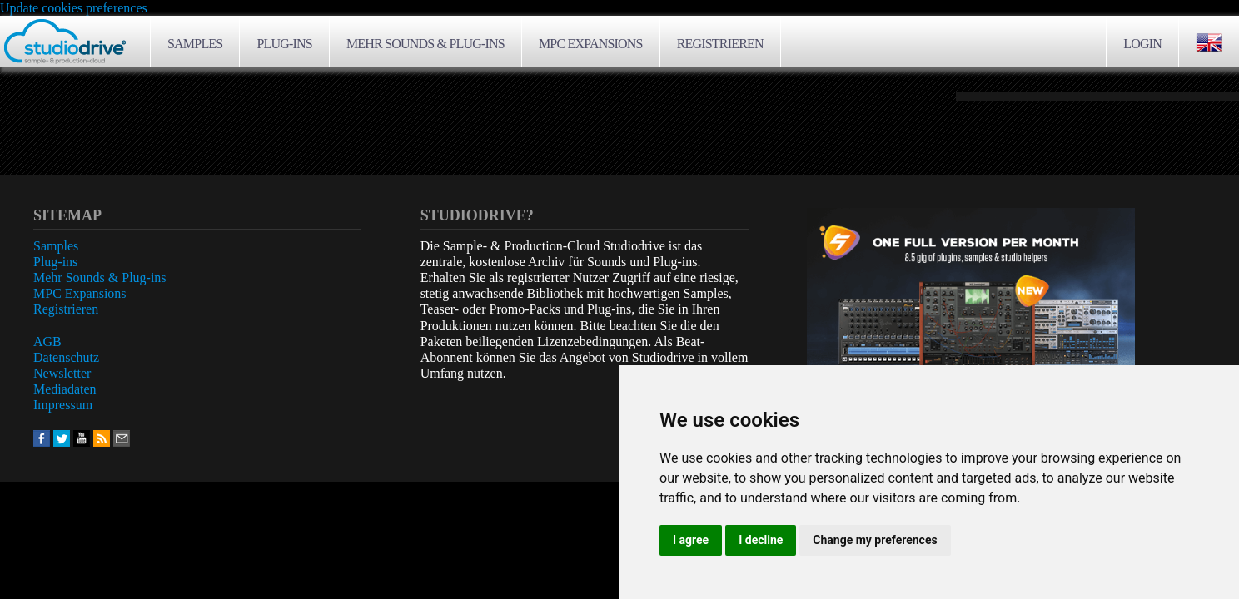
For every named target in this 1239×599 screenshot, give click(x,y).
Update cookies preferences (73, 8)
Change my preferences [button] (875, 540)
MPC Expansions (591, 44)
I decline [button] (761, 540)
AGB (47, 341)
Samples (194, 44)
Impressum (62, 405)
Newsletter (62, 373)
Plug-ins (284, 44)
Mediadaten (65, 389)
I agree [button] (691, 540)
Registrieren (720, 44)
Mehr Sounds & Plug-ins (425, 44)
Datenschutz (66, 357)
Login (1142, 44)
